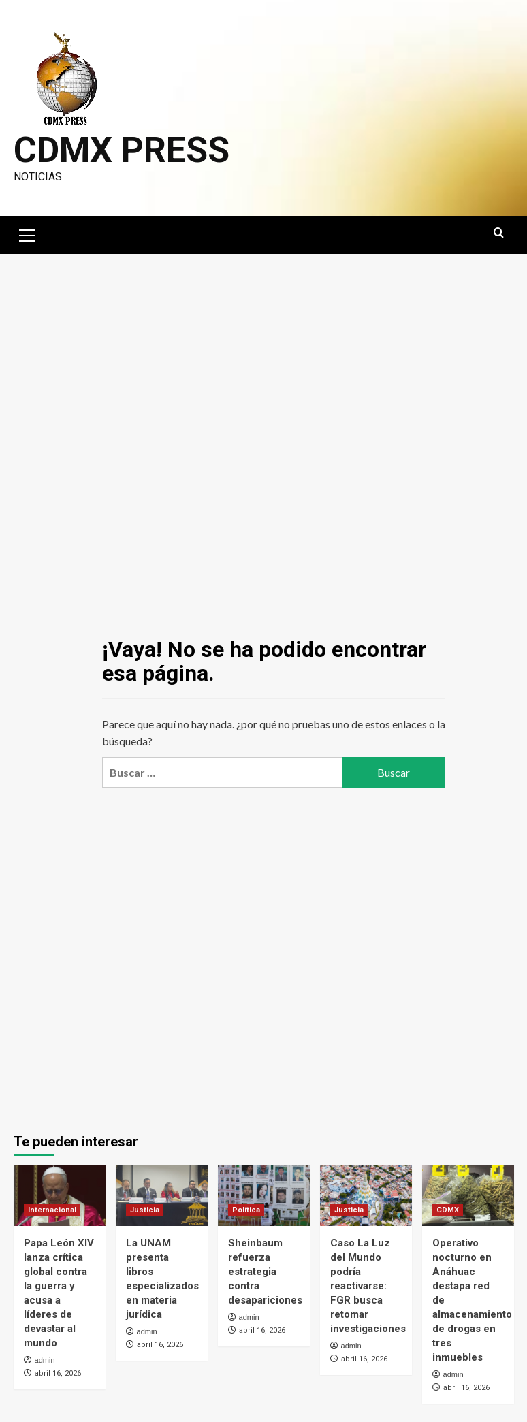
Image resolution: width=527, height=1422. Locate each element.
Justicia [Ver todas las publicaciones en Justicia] (144, 1210)
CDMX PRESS (121, 150)
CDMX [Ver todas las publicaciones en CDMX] (447, 1210)
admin (45, 1360)
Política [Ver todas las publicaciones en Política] (246, 1210)
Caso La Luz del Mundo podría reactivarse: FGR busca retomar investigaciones (368, 1286)
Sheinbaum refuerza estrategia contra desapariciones (265, 1271)
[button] (27, 233)
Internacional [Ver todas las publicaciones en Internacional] (52, 1210)
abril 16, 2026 (58, 1373)
